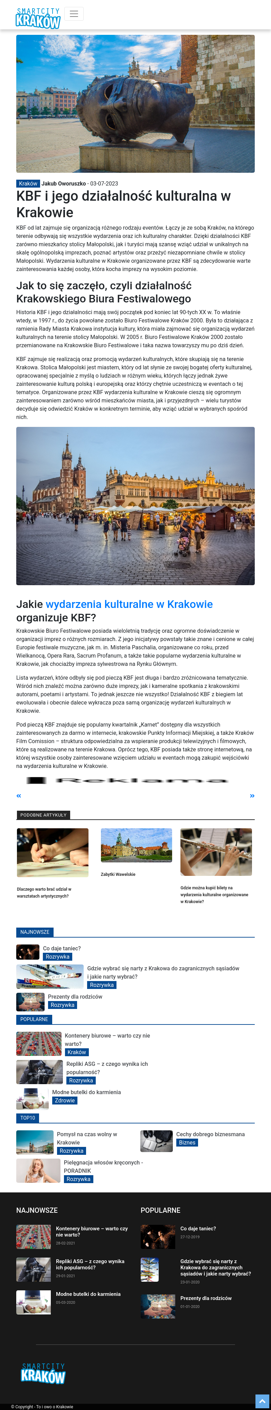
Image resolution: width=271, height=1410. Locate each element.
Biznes (187, 1142)
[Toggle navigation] (74, 14)
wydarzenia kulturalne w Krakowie (129, 604)
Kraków (28, 183)
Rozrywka (57, 956)
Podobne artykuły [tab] (43, 815)
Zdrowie (65, 1100)
